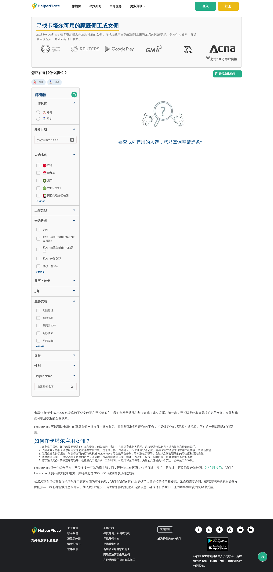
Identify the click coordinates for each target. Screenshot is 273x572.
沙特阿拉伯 (213, 468)
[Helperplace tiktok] (219, 529)
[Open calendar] (72, 139)
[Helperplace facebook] (198, 529)
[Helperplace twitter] (209, 529)
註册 (228, 6)
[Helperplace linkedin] (250, 529)
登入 (205, 6)
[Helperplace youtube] (240, 529)
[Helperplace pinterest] (230, 529)
